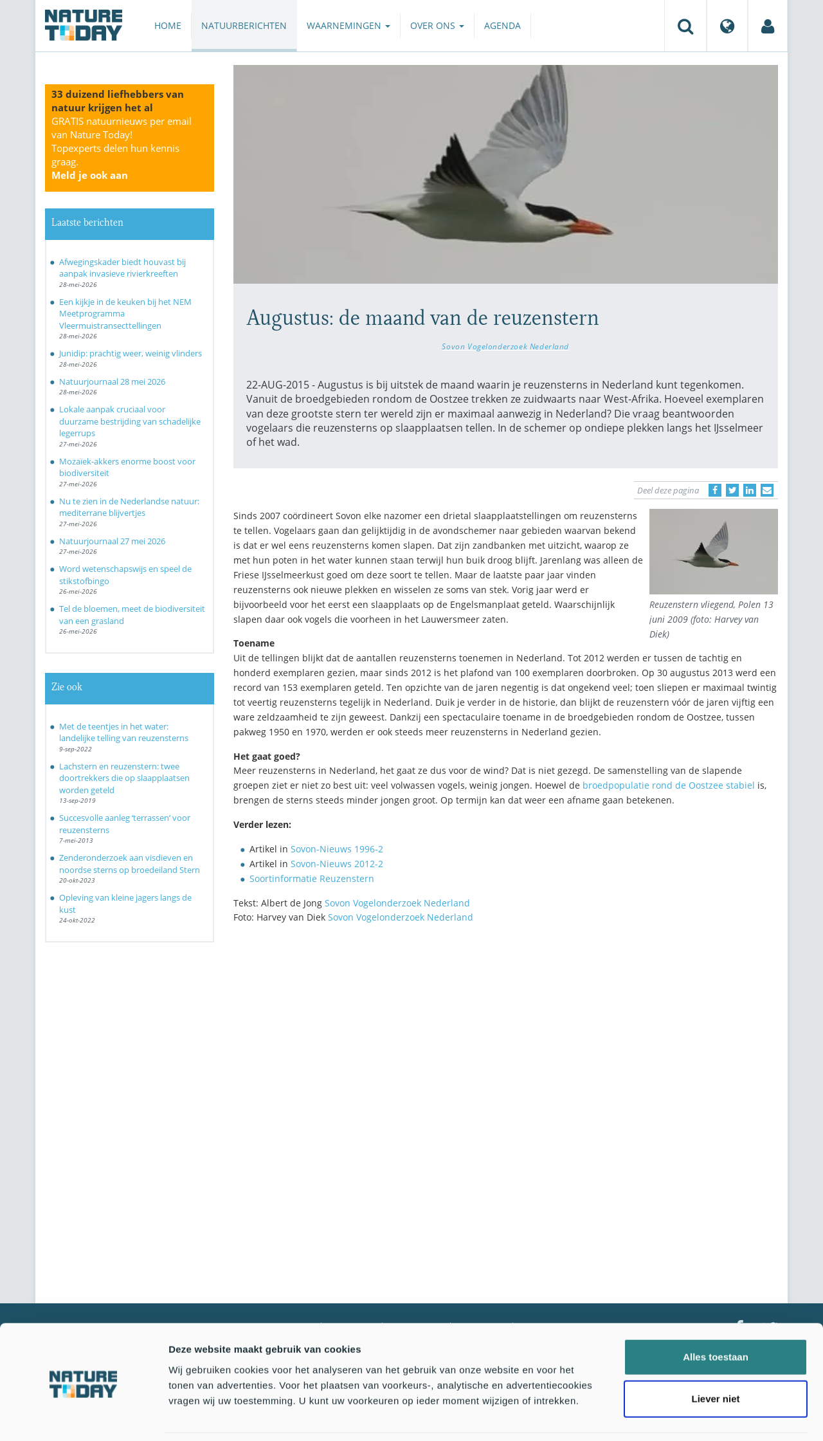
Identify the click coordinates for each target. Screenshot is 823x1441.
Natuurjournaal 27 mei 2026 (112, 541)
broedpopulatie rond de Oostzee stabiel (669, 785)
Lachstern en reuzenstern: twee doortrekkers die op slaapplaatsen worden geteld (124, 778)
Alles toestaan (715, 1313)
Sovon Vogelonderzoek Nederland (505, 346)
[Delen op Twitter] (732, 490)
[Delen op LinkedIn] (749, 490)
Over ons (437, 25)
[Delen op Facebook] (715, 490)
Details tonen (694, 1415)
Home (167, 25)
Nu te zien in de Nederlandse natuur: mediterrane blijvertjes (129, 507)
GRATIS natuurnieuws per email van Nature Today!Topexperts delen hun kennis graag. (121, 148)
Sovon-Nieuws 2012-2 (337, 864)
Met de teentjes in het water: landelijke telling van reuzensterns (123, 732)
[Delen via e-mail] (767, 490)
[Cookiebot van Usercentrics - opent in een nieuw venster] (83, 1416)
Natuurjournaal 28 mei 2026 (112, 381)
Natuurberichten (244, 25)
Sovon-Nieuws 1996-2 (337, 849)
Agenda (502, 25)
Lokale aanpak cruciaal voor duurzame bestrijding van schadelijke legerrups (130, 421)
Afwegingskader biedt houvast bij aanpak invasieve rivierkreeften (122, 268)
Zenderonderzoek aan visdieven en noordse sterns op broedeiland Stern (129, 864)
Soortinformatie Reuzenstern (311, 878)
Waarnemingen (348, 25)
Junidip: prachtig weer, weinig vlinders (130, 353)
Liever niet (715, 1356)
